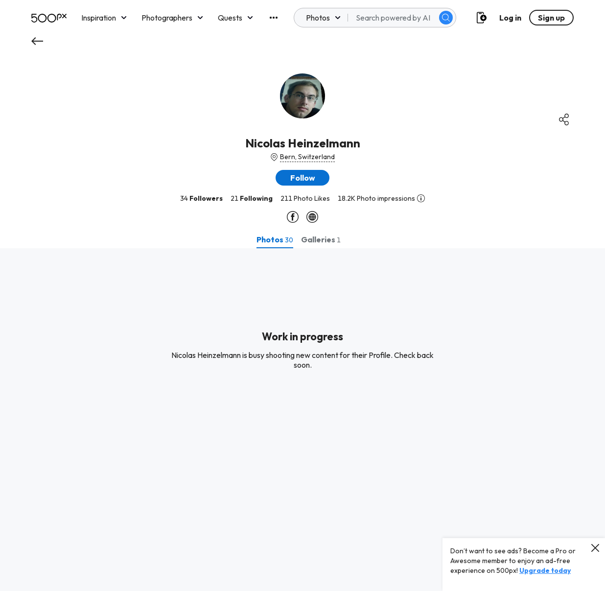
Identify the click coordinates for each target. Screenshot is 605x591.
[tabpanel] (302, 419)
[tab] (275, 239)
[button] (302, 178)
